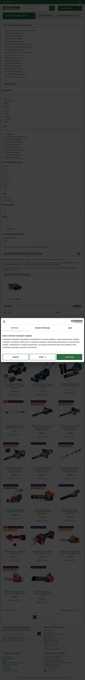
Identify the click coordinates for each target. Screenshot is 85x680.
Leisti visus (69, 357)
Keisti (42, 357)
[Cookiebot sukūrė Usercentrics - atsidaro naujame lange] (72, 321)
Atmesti (16, 357)
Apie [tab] (70, 328)
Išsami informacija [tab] (42, 328)
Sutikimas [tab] (15, 328)
